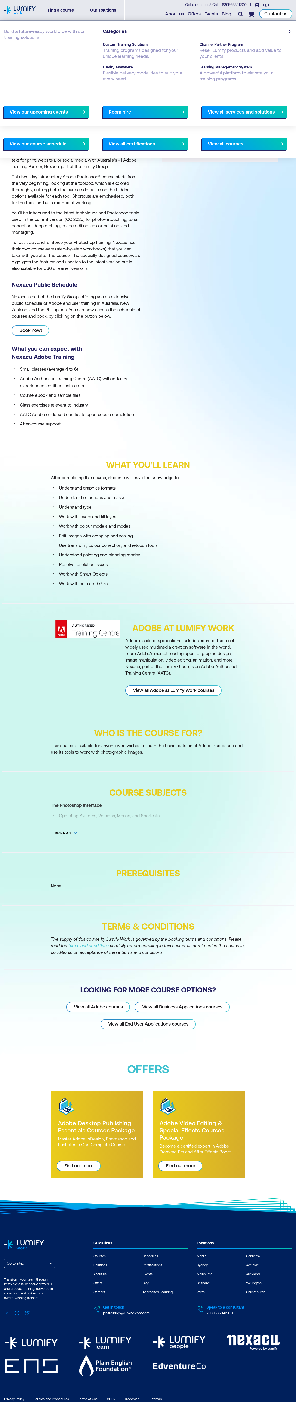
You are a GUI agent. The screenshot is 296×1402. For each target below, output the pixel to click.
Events (211, 14)
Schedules (150, 1256)
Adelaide (252, 1265)
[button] (75, 106)
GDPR (111, 1398)
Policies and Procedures (51, 1398)
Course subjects (101, 108)
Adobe (29, 47)
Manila (202, 1256)
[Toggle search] (240, 14)
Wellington (254, 1283)
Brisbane (203, 1283)
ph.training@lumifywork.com (126, 1313)
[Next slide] (144, 108)
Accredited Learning (158, 1292)
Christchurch (255, 1292)
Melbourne (205, 1274)
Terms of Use (88, 1398)
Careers (99, 1292)
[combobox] (7, 1263)
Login (266, 5)
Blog (226, 14)
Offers (194, 14)
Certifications (152, 1265)
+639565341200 (233, 5)
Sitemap (156, 1398)
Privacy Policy (14, 1398)
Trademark (132, 1398)
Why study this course (27, 108)
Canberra (253, 1256)
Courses (11, 47)
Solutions (100, 1265)
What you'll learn (66, 108)
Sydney (202, 1265)
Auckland (253, 1274)
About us (174, 14)
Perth (201, 1292)
